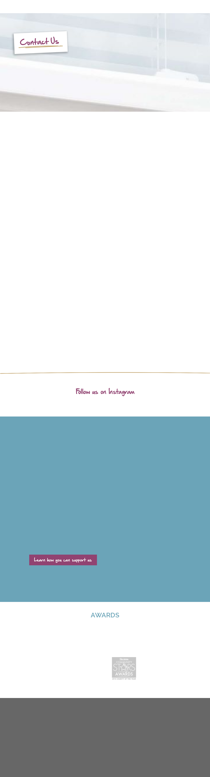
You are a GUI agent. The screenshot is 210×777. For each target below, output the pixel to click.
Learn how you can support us (63, 559)
